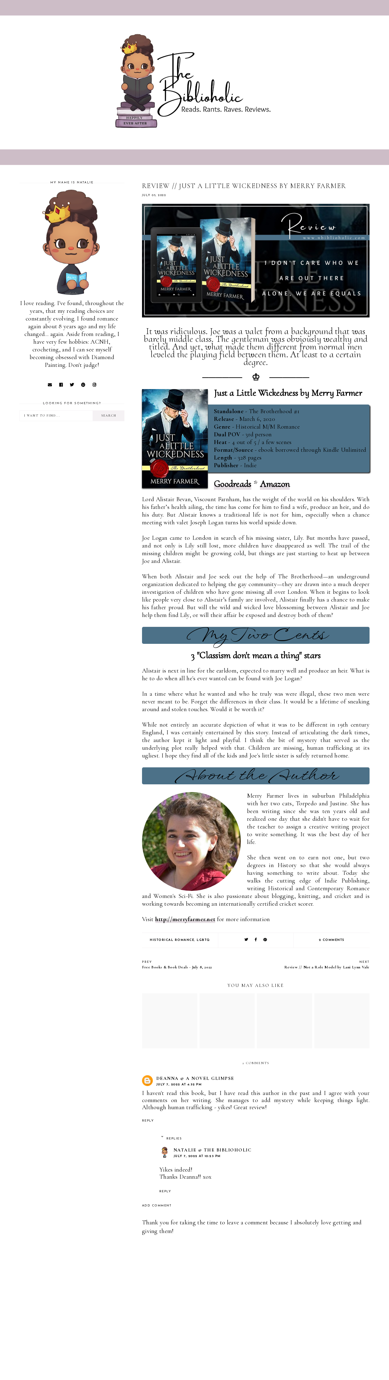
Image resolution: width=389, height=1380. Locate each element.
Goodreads (232, 484)
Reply (148, 1120)
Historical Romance (172, 940)
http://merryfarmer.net (185, 919)
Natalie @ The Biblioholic (213, 1150)
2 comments (332, 940)
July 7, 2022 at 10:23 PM (197, 1156)
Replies (174, 1138)
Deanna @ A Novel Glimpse (195, 1078)
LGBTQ (203, 940)
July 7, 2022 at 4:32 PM (179, 1084)
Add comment (157, 1205)
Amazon (275, 484)
